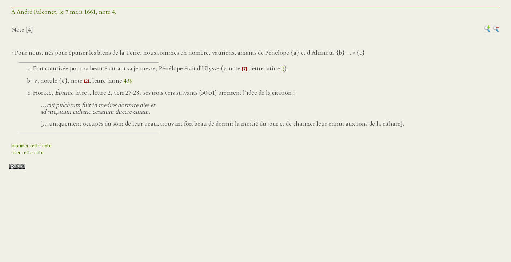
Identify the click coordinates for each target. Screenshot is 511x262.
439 (128, 81)
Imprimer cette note (31, 146)
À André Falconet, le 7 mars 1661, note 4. (63, 12)
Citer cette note (27, 153)
